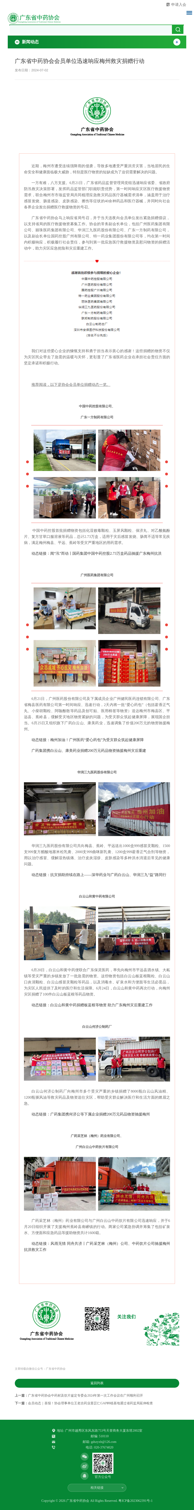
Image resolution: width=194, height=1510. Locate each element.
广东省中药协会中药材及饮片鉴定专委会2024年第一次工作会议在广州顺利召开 (85, 1395)
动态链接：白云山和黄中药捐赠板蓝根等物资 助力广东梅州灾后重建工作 (92, 1005)
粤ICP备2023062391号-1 (135, 1501)
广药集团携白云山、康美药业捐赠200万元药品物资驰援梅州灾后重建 (88, 751)
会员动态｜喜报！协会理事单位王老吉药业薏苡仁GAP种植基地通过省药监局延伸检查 (90, 1403)
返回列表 (97, 1383)
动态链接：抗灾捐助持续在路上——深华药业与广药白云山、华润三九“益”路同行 (98, 875)
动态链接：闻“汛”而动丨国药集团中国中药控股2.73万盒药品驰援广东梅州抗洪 (96, 553)
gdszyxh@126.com (103, 1442)
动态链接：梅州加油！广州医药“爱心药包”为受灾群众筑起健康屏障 (87, 740)
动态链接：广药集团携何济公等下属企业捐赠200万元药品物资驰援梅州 (90, 1114)
